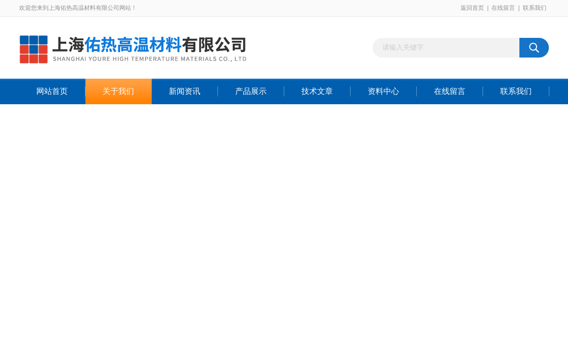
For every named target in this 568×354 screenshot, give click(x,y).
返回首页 (472, 7)
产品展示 (251, 91)
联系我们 (534, 7)
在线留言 (503, 7)
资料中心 (383, 91)
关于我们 (118, 91)
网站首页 (52, 91)
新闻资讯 (184, 91)
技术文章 (317, 91)
